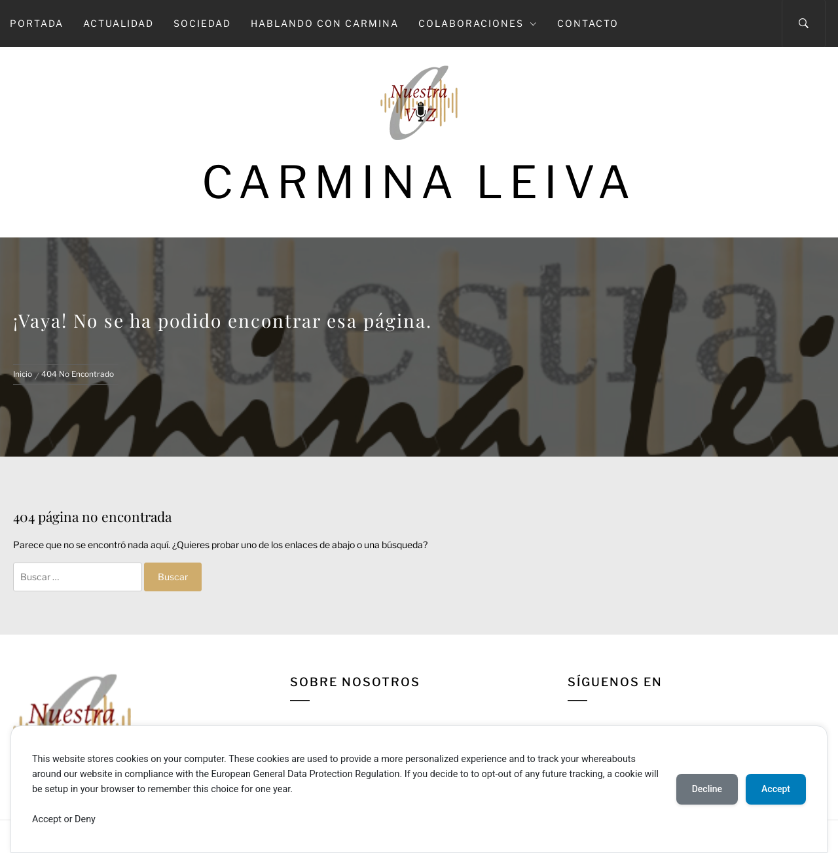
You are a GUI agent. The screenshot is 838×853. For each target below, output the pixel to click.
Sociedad (202, 23)
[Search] (804, 23)
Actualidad (118, 23)
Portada (37, 23)
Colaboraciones (477, 23)
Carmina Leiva (419, 182)
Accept (775, 789)
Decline (707, 789)
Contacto (588, 23)
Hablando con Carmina (325, 23)
